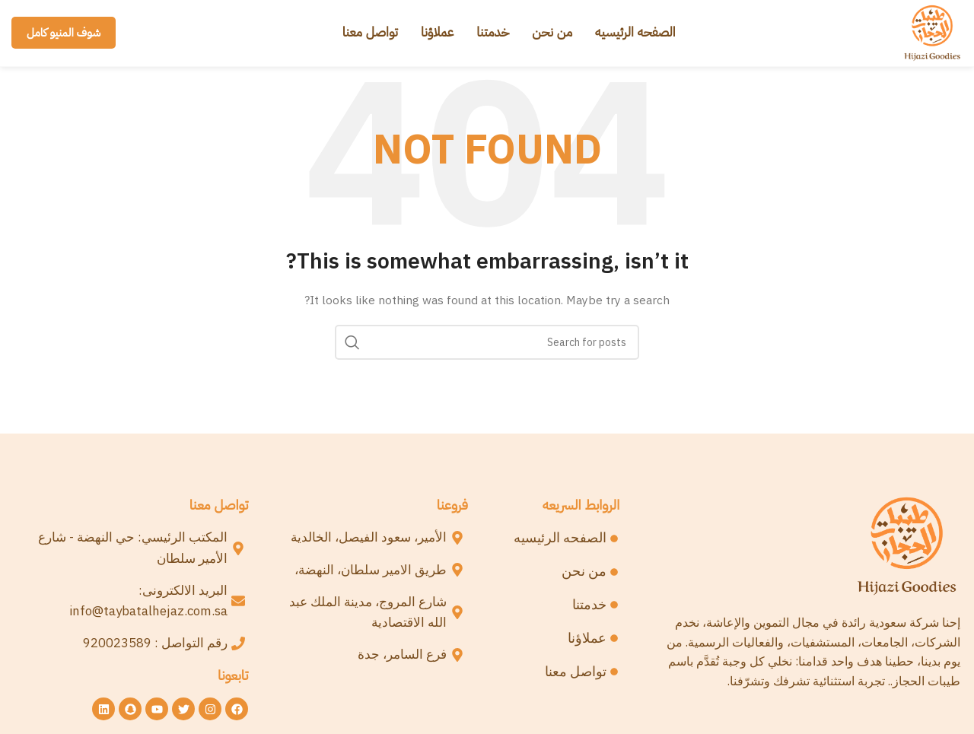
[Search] (487, 346)
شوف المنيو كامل (63, 35)
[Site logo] (930, 34)
